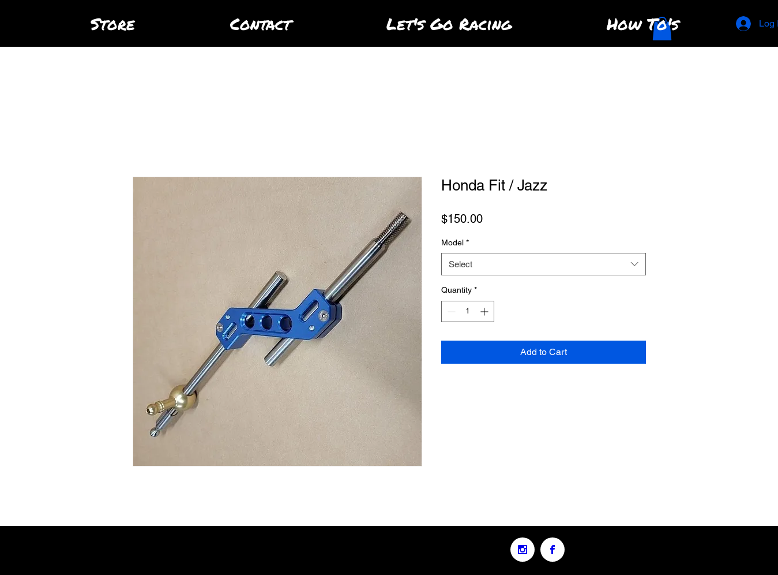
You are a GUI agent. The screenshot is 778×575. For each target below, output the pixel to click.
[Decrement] (450, 311)
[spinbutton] (467, 311)
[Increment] (485, 311)
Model (455, 242)
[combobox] (543, 264)
